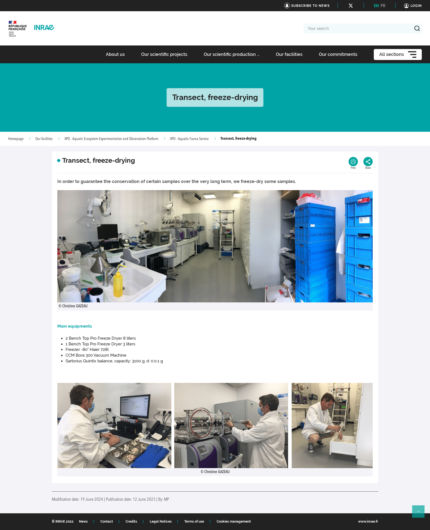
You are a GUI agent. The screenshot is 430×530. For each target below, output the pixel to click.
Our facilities (44, 139)
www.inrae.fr (368, 521)
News (83, 521)
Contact (106, 521)
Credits (131, 521)
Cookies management (234, 521)
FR (383, 6)
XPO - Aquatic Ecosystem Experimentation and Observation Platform (111, 139)
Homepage (16, 139)
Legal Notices (161, 521)
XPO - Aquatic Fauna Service (189, 139)
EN (376, 6)
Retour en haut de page (421, 514)
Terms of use (194, 521)
